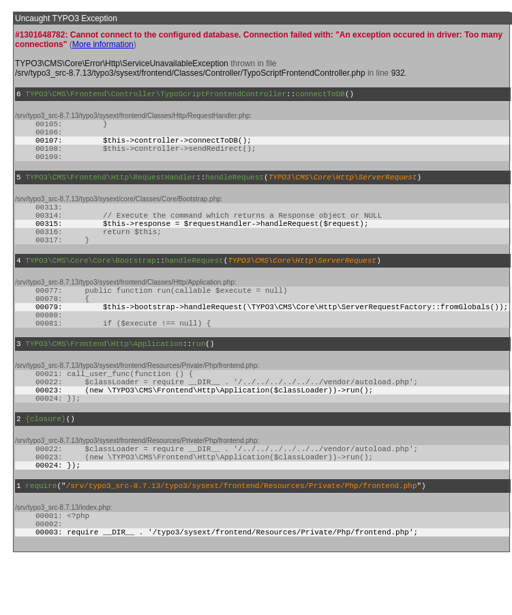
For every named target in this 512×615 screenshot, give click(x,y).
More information (103, 44)
